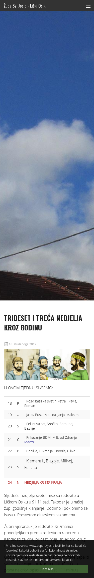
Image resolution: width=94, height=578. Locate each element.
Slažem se (47, 568)
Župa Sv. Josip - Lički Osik (24, 6)
